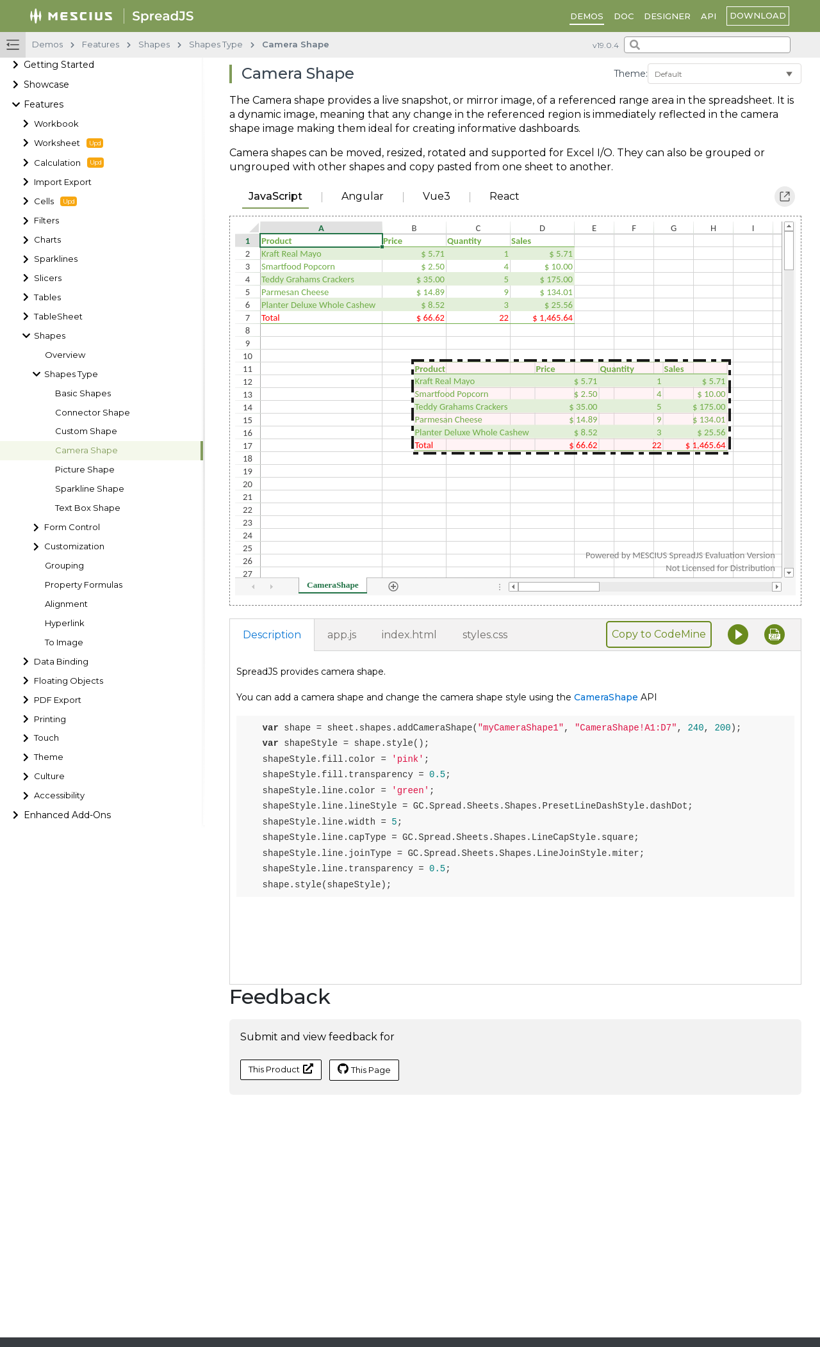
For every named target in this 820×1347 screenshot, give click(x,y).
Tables (47, 297)
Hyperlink (65, 623)
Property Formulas (83, 585)
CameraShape (606, 697)
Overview (65, 355)
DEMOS (586, 16)
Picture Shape (85, 469)
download (758, 15)
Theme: (631, 73)
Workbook (56, 124)
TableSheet (58, 316)
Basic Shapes (83, 393)
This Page (364, 1069)
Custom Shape (86, 431)
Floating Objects (68, 681)
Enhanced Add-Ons (67, 815)
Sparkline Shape (89, 489)
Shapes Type (71, 374)
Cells (55, 202)
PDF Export (57, 700)
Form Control (72, 527)
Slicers (48, 278)
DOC (624, 16)
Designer (667, 16)
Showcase (46, 84)
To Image (64, 642)
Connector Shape (92, 412)
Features (43, 104)
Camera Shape (86, 450)
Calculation (69, 162)
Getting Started (59, 65)
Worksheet (68, 143)
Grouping (64, 565)
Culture (49, 776)
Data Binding (61, 661)
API (708, 16)
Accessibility (59, 795)
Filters (46, 220)
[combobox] (707, 44)
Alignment (66, 604)
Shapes (49, 336)
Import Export (63, 182)
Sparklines (56, 259)
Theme (48, 757)
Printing (50, 719)
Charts (47, 240)
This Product (281, 1068)
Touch (46, 738)
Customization (74, 546)
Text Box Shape (87, 508)
